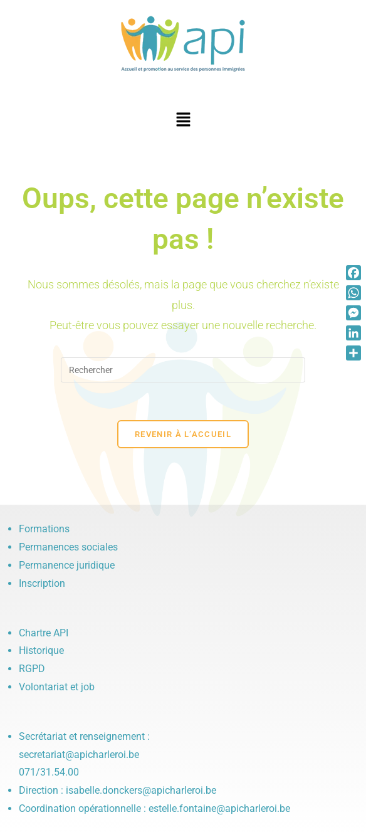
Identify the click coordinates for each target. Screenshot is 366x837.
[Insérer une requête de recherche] (183, 369)
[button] (183, 120)
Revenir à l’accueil (183, 434)
